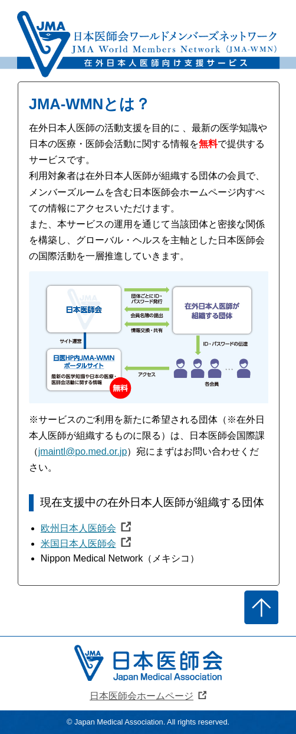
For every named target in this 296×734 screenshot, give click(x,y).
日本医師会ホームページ (141, 696)
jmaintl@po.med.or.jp (82, 451)
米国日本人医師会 (78, 544)
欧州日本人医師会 (78, 528)
